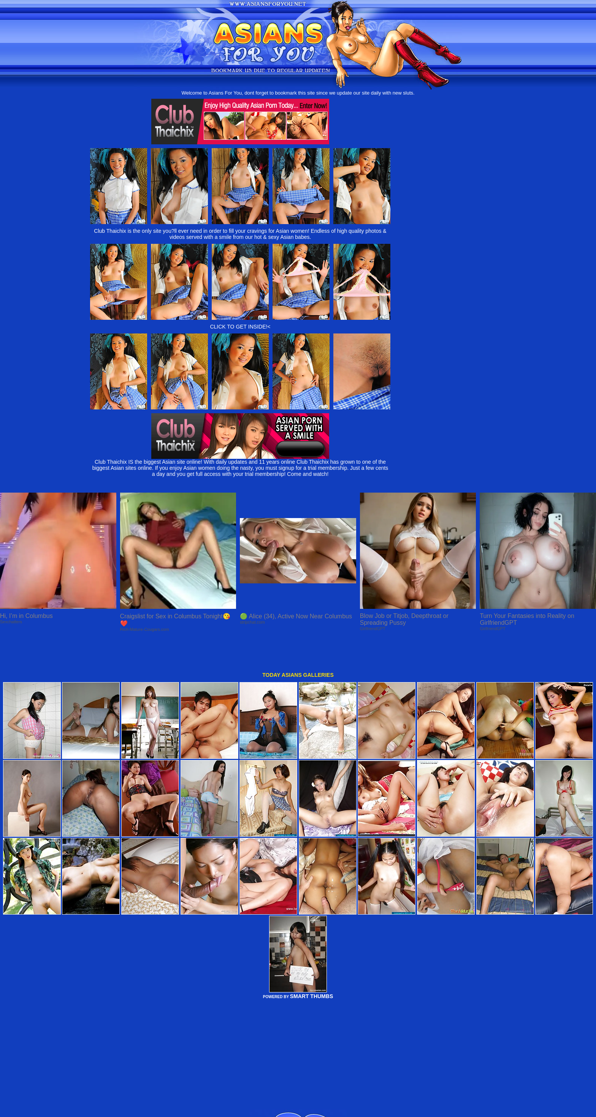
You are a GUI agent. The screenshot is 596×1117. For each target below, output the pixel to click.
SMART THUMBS (311, 968)
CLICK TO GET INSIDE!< (240, 327)
